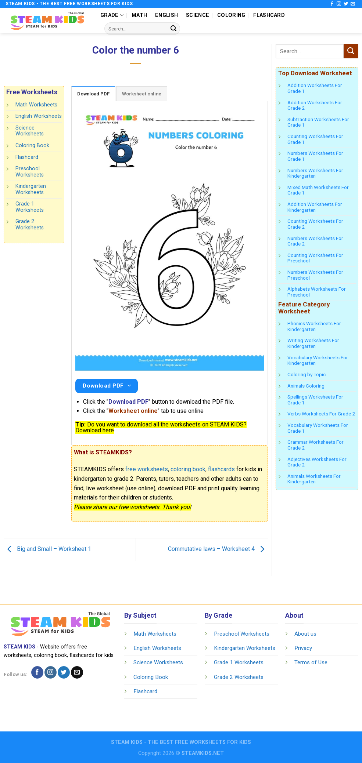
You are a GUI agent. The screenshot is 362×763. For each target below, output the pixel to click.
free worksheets (146, 469)
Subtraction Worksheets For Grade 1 (318, 122)
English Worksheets (38, 116)
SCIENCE (197, 15)
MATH (139, 15)
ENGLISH (166, 15)
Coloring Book (32, 145)
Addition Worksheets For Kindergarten (314, 207)
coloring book (188, 469)
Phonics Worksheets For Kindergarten (314, 326)
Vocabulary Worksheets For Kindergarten (317, 360)
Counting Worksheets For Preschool (315, 258)
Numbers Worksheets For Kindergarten (315, 173)
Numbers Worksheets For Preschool (315, 275)
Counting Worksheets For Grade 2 (315, 224)
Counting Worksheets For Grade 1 (315, 139)
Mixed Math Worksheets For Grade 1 (318, 190)
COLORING (231, 15)
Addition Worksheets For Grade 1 (314, 88)
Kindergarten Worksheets (30, 189)
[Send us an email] (353, 4)
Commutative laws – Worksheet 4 (218, 548)
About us (305, 634)
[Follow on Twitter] (346, 4)
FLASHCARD (269, 15)
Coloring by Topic (306, 374)
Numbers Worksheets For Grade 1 (315, 156)
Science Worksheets (29, 131)
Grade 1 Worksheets (29, 207)
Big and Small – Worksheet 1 (47, 548)
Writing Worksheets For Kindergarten (313, 343)
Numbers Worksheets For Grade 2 (315, 241)
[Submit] (173, 28)
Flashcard (26, 157)
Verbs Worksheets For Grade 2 (321, 414)
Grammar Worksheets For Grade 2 (315, 445)
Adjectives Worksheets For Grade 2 (317, 462)
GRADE (111, 15)
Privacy (303, 648)
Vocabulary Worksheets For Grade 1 (317, 428)
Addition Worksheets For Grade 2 (314, 105)
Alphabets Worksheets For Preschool (316, 292)
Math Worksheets (36, 105)
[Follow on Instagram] (339, 4)
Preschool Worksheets (29, 172)
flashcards (221, 469)
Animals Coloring (306, 386)
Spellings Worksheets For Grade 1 (315, 400)
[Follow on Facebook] (332, 4)
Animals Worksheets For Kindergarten (314, 479)
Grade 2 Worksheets (29, 224)
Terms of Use (310, 662)
